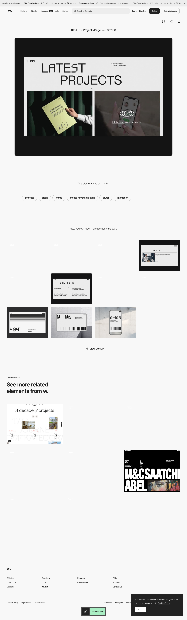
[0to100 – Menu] (71, 255)
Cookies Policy (12, 602)
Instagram (119, 602)
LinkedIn (129, 602)
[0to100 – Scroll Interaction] (159, 288)
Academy (47, 11)
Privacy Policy (39, 602)
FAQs (115, 578)
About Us (116, 582)
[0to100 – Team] (115, 255)
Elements (10, 587)
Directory (35, 11)
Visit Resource (97, 611)
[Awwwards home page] (85, 611)
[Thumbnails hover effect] (93, 470)
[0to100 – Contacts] (71, 288)
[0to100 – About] (27, 288)
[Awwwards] (10, 11)
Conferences (82, 582)
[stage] (93, 425)
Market (65, 11)
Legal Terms (26, 602)
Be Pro (154, 11)
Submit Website (170, 11)
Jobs (57, 11)
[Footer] (152, 471)
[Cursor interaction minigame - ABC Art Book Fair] (93, 515)
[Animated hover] (35, 470)
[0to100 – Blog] (159, 255)
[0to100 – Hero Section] (27, 255)
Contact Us (117, 587)
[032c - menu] (152, 424)
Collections (11, 582)
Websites (10, 578)
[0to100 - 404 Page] (27, 322)
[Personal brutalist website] (35, 515)
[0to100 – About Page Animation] (115, 288)
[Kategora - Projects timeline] (35, 424)
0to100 (111, 30)
